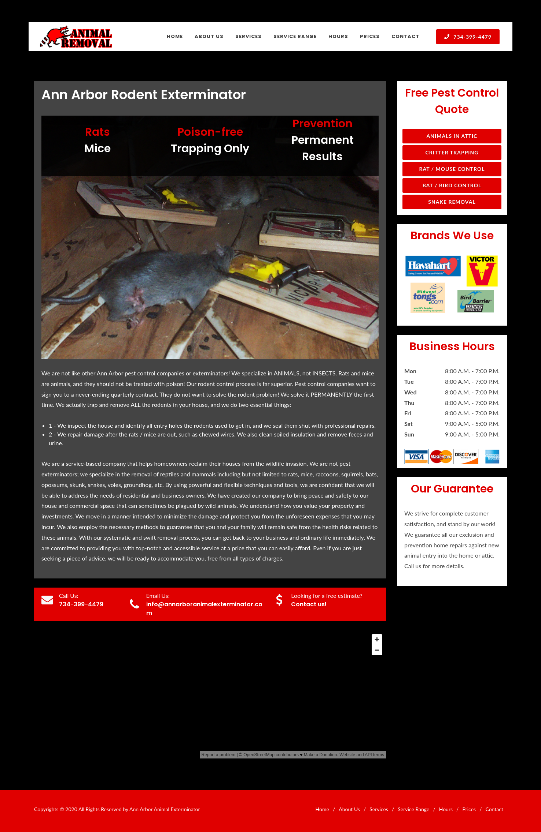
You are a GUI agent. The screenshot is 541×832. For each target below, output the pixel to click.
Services (378, 809)
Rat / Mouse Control (452, 169)
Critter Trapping (452, 152)
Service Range (413, 809)
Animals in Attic (452, 136)
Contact (494, 809)
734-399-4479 (468, 36)
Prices (469, 809)
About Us (349, 809)
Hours (446, 809)
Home (322, 809)
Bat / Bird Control (452, 185)
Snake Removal (451, 202)
